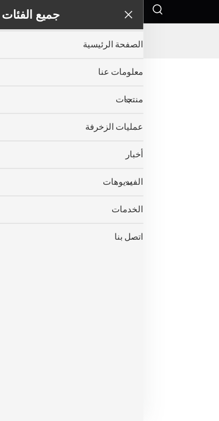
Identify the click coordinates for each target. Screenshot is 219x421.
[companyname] (110, 41)
